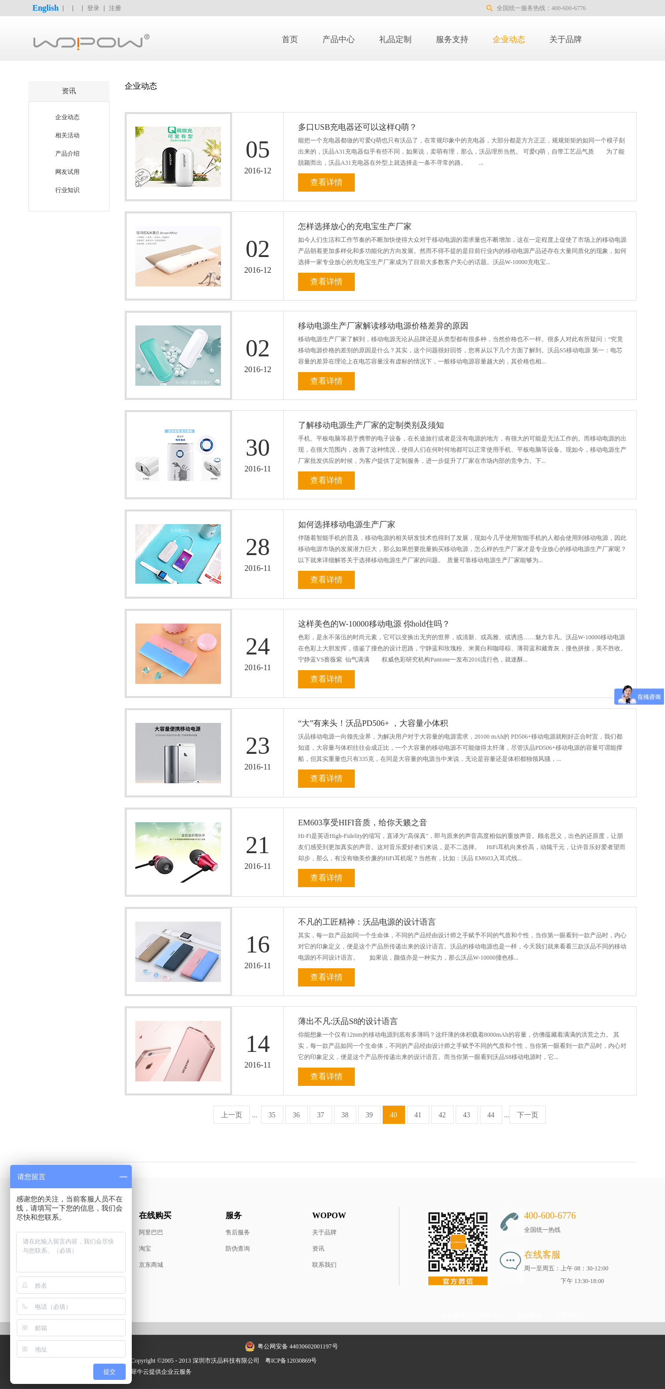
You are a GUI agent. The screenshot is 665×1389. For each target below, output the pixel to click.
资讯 (318, 1248)
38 (345, 1115)
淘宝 (145, 1248)
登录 (93, 8)
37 (320, 1115)
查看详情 (326, 182)
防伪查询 (238, 1248)
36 (296, 1115)
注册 (115, 8)
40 (393, 1115)
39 (369, 1115)
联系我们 (324, 1264)
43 (466, 1115)
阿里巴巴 (151, 1232)
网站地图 (336, 1360)
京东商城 (151, 1264)
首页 (290, 39)
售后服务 (238, 1232)
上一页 (231, 1115)
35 (272, 1115)
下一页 (527, 1115)
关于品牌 (324, 1232)
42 (442, 1115)
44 (491, 1115)
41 (418, 1115)
